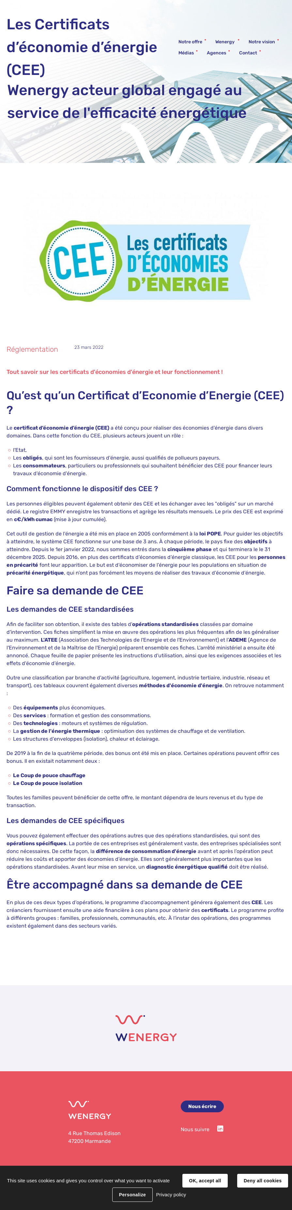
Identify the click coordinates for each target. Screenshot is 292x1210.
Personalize (132, 1194)
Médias (186, 53)
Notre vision (262, 42)
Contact (248, 53)
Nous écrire (202, 1106)
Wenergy (225, 42)
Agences (216, 53)
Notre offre (190, 42)
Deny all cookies (263, 1180)
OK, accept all (205, 1180)
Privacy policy (171, 1194)
